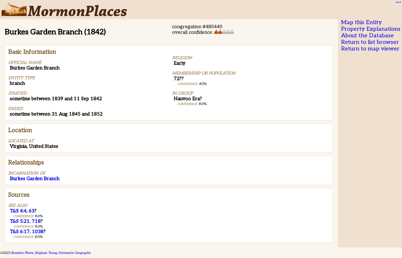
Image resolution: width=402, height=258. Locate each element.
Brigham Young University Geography (62, 253)
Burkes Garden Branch (34, 179)
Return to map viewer (370, 48)
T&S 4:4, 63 (22, 211)
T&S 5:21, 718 (25, 221)
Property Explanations (370, 29)
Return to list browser (370, 42)
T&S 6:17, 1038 (26, 231)
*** (397, 3)
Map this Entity (361, 22)
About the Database (367, 35)
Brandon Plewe (22, 253)
